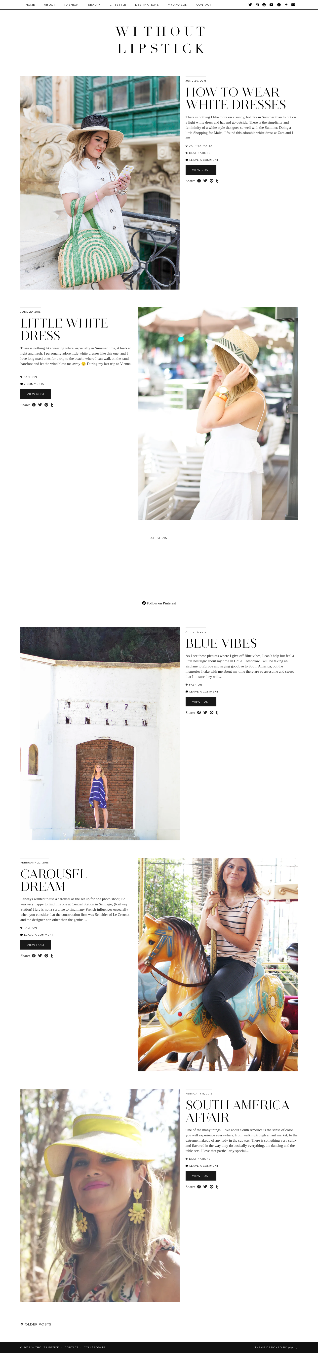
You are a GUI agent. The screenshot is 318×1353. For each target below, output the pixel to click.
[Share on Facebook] (199, 181)
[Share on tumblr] (217, 181)
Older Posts (35, 1324)
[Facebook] (279, 4)
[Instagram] (257, 4)
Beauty (94, 4)
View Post (201, 170)
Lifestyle (118, 4)
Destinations (147, 4)
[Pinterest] (264, 4)
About (49, 4)
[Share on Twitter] (205, 181)
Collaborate (94, 1347)
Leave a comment (202, 160)
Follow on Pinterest (159, 603)
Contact (71, 1347)
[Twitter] (250, 4)
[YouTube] (272, 4)
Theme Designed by (276, 1347)
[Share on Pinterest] (211, 181)
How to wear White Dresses (236, 98)
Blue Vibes (221, 643)
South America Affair (238, 1111)
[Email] (293, 4)
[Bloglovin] (286, 4)
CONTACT (204, 4)
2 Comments (32, 384)
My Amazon (178, 4)
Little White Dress (64, 329)
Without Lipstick (45, 1347)
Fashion (71, 4)
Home (30, 4)
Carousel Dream (53, 880)
